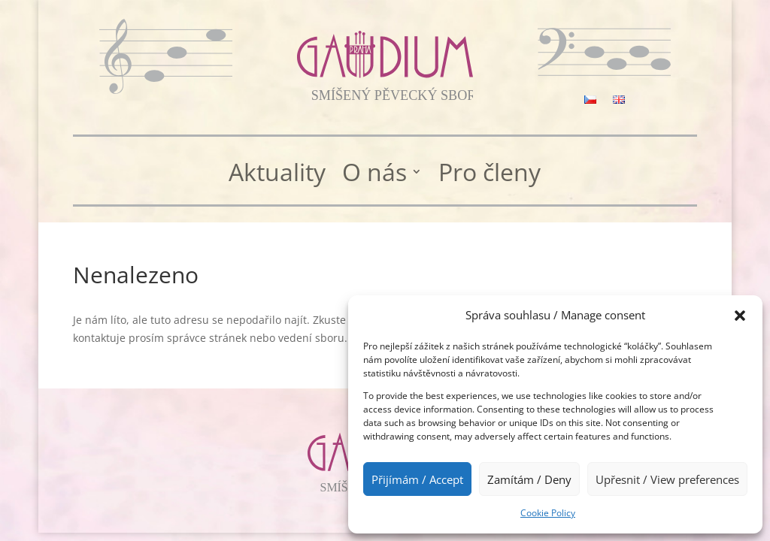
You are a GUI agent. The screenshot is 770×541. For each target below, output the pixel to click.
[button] (739, 315)
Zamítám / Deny (529, 479)
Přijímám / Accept (417, 479)
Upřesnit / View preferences (667, 479)
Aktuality (277, 173)
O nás (374, 173)
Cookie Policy (547, 512)
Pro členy (489, 173)
